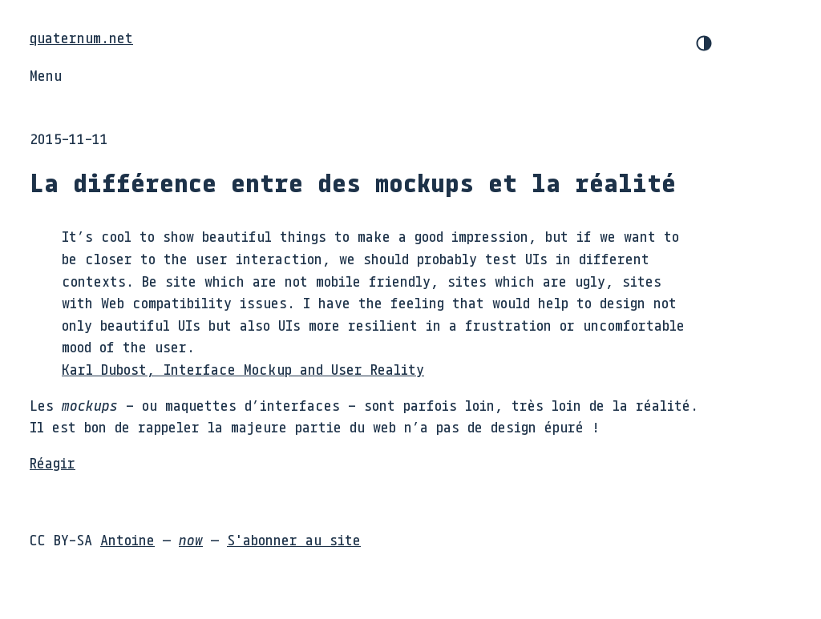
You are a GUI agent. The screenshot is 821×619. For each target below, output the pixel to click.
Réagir (52, 463)
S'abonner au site (294, 540)
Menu (46, 75)
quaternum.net (81, 37)
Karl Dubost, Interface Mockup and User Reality (243, 369)
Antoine (127, 540)
